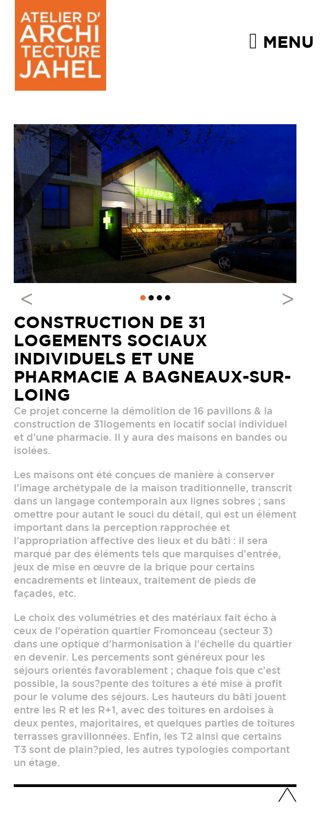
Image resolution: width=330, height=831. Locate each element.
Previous (30, 298)
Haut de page (287, 796)
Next (282, 298)
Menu (281, 40)
